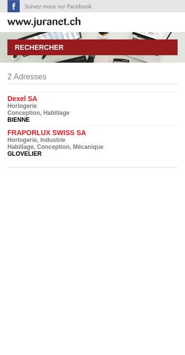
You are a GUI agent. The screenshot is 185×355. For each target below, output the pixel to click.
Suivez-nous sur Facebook (58, 6)
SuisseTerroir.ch (43, 22)
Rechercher (39, 47)
